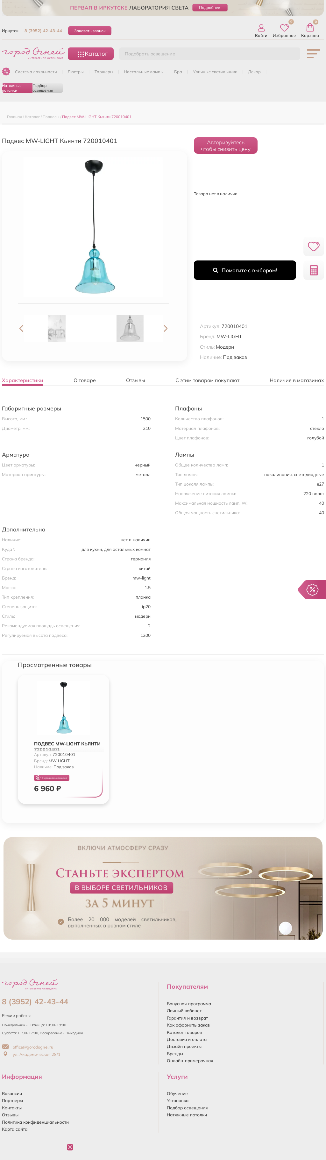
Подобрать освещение (150, 54)
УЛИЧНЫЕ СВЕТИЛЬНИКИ (215, 71)
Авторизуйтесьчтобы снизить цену (226, 145)
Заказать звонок (90, 30)
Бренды (175, 1053)
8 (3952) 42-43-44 (43, 30)
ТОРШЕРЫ (104, 71)
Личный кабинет (184, 1010)
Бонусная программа (189, 1003)
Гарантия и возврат (187, 1018)
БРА (178, 71)
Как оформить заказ (188, 1025)
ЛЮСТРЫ (75, 71)
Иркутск (10, 30)
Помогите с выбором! (245, 270)
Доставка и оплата (187, 1039)
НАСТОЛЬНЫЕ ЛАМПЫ (144, 71)
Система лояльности (36, 71)
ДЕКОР (254, 71)
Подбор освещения (42, 88)
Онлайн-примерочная (190, 1060)
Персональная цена (51, 777)
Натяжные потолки (12, 88)
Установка (177, 1100)
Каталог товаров (184, 1032)
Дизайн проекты (184, 1046)
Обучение (177, 1093)
